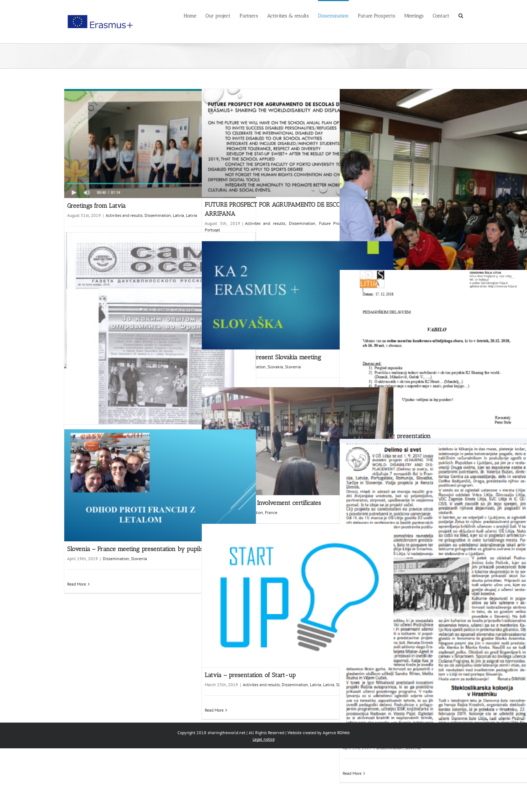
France (271, 512)
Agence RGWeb (336, 732)
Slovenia (293, 366)
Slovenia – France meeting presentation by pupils (135, 549)
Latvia (178, 215)
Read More (76, 584)
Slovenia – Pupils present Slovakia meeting (263, 357)
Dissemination (157, 215)
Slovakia (275, 366)
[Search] (460, 15)
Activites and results (124, 215)
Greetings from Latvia (96, 205)
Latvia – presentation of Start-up (250, 675)
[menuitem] (194, 15)
